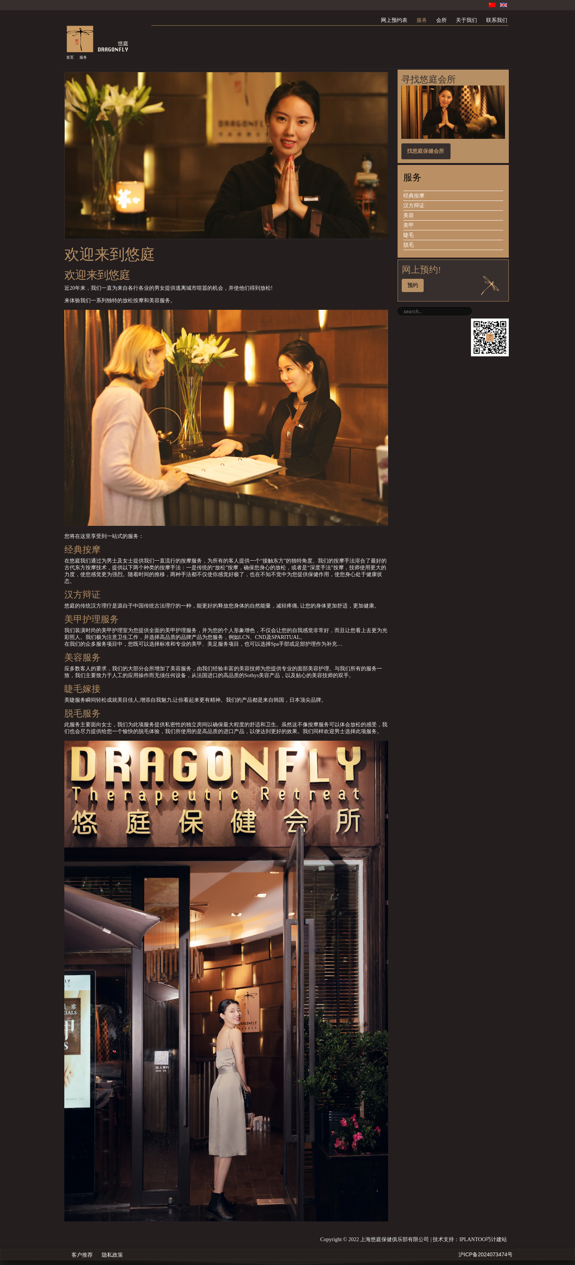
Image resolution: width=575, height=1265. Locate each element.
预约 (412, 285)
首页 (70, 57)
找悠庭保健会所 (425, 151)
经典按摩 (82, 550)
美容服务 (82, 657)
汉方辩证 (82, 595)
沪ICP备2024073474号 (485, 1254)
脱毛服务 (82, 713)
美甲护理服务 (91, 619)
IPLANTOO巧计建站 (483, 1239)
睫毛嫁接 (82, 689)
